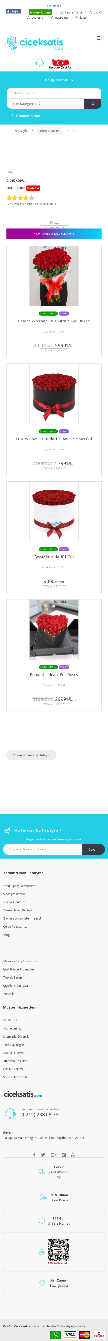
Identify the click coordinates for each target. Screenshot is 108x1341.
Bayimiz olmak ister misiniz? (22, 918)
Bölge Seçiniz (56, 80)
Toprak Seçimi (12, 977)
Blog (6, 935)
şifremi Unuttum (14, 902)
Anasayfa (21, 131)
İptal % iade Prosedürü (18, 969)
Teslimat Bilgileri (14, 1045)
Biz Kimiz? (10, 1020)
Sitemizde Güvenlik (15, 1036)
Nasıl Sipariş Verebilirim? (19, 886)
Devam (93, 849)
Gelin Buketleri (50, 131)
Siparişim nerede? (15, 894)
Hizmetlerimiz (12, 1028)
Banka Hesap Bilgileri (17, 910)
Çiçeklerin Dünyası (15, 985)
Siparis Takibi (71, 12)
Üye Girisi (35, 18)
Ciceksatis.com (25, 1326)
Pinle (9, 172)
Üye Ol (95, 12)
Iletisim (81, 18)
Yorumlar (9, 994)
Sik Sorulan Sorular (15, 1077)
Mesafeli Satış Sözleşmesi (20, 961)
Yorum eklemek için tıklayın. (31, 755)
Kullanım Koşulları (15, 1061)
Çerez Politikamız (15, 926)
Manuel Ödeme (40, 12)
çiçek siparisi (54, 6)
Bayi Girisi (59, 18)
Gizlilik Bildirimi (13, 1069)
